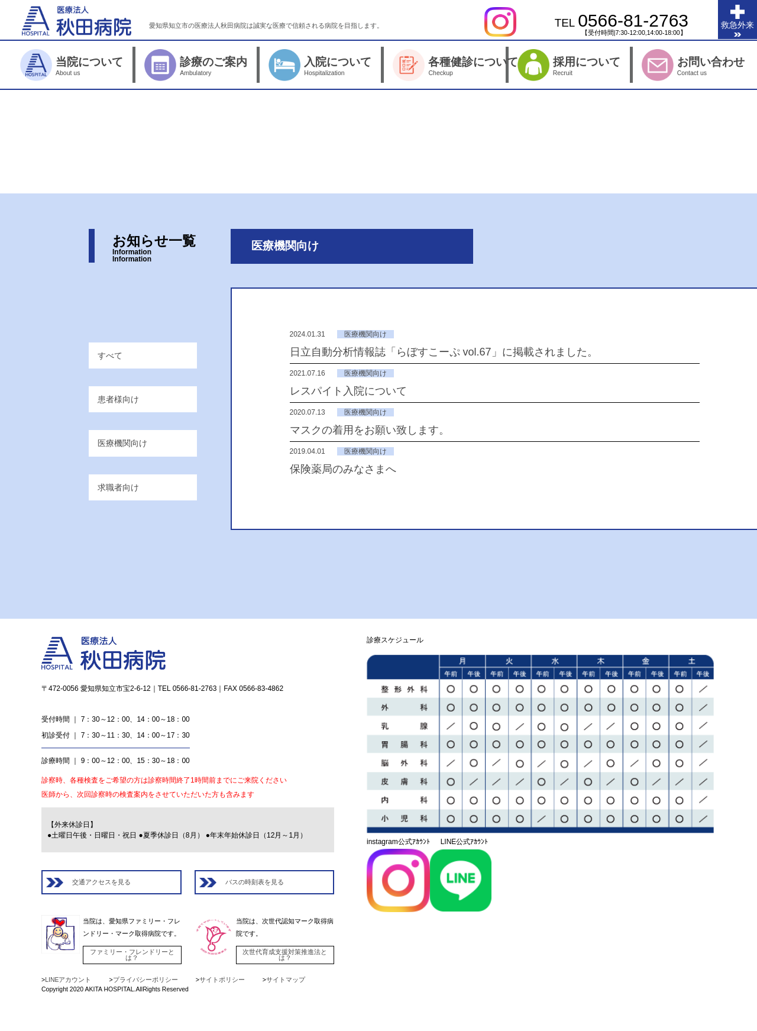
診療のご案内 (240, 66)
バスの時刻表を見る (254, 881)
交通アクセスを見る (101, 881)
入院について (364, 66)
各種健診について (488, 66)
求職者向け (118, 487)
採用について (613, 66)
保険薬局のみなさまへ (343, 469)
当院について (116, 66)
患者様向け (118, 399)
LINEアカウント (68, 979)
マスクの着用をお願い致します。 (369, 430)
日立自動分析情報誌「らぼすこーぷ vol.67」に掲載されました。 (444, 352)
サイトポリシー (222, 979)
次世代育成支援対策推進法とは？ (284, 955)
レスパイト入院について (348, 391)
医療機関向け (122, 443)
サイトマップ (285, 979)
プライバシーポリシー (145, 979)
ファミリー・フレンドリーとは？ (132, 955)
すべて (110, 355)
